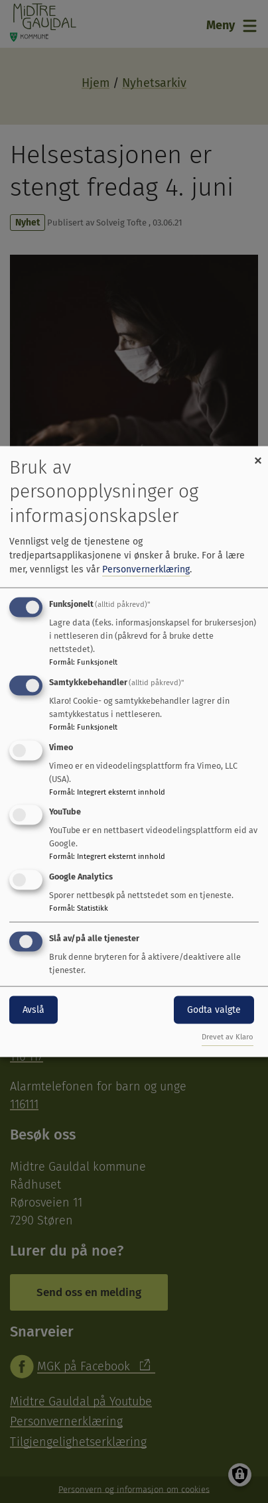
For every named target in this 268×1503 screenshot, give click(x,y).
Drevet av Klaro (227, 1036)
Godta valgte (214, 1009)
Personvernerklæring (146, 569)
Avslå (33, 1009)
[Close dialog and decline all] (258, 454)
